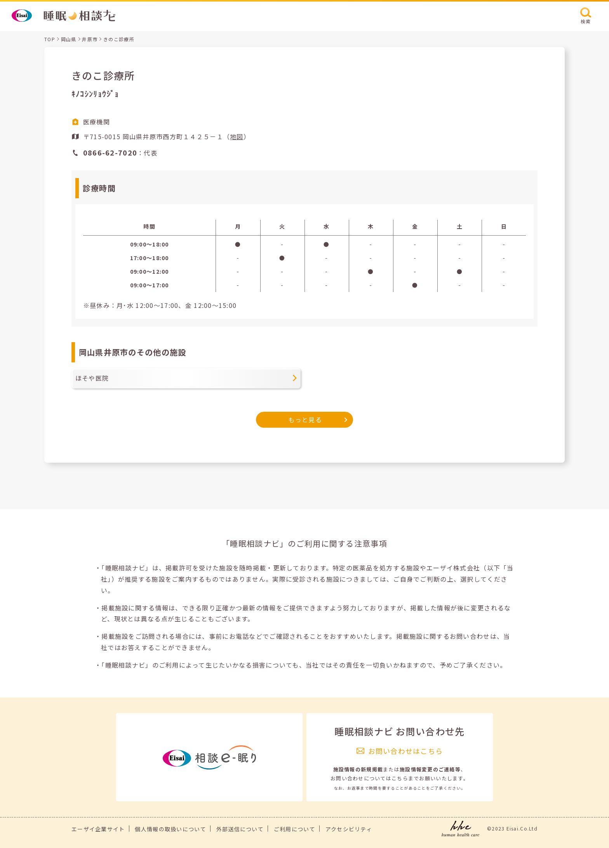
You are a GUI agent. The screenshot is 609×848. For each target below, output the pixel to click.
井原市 (89, 39)
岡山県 (69, 39)
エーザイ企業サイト (98, 829)
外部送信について (240, 829)
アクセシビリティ (348, 829)
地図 (237, 136)
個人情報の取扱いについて (170, 829)
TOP (49, 39)
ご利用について (294, 829)
